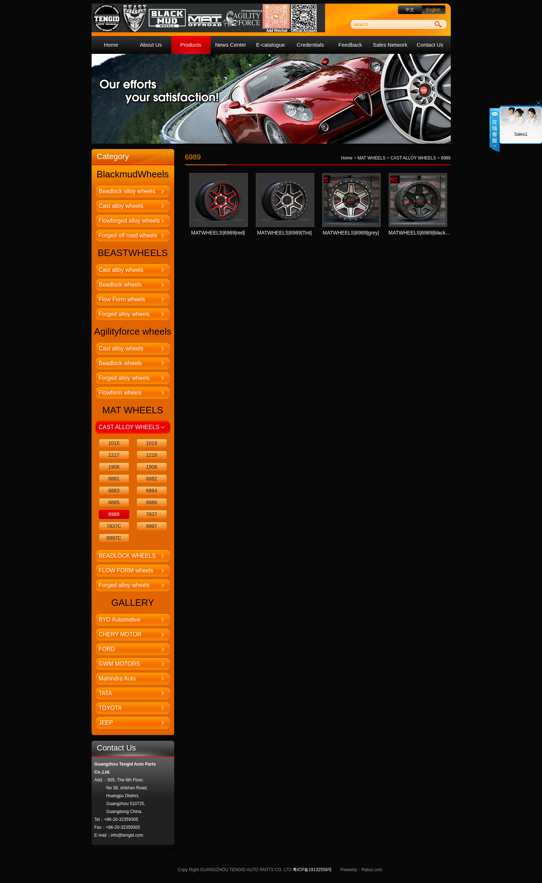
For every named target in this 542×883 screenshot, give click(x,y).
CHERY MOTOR (120, 634)
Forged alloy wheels (124, 314)
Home (111, 45)
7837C (113, 526)
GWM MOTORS (119, 664)
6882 (151, 479)
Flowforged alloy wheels (129, 221)
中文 (410, 9)
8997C (113, 538)
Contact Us (430, 45)
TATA (105, 693)
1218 (151, 455)
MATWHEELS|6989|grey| (351, 233)
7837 (151, 514)
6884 (151, 490)
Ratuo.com (371, 869)
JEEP (106, 723)
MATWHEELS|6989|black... (419, 233)
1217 (113, 455)
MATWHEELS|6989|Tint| (284, 233)
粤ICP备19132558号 (312, 869)
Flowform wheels (120, 393)
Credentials (310, 45)
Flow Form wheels (122, 299)
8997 (151, 526)
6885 (113, 502)
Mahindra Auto (117, 678)
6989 (113, 514)
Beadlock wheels (120, 285)
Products (190, 45)
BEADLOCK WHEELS (127, 556)
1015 (113, 443)
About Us (151, 45)
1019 (151, 443)
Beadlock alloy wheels (127, 191)
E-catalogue (270, 45)
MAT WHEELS (371, 158)
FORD (107, 649)
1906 (113, 467)
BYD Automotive (120, 620)
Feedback (350, 45)
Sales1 (521, 134)
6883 (113, 490)
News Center (230, 45)
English (433, 9)
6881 (113, 479)
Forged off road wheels (128, 235)
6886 (151, 502)
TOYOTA (110, 708)
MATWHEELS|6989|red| (218, 233)
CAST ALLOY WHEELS (129, 427)
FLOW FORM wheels (126, 570)
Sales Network (390, 45)
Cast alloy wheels (121, 206)
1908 (151, 467)
